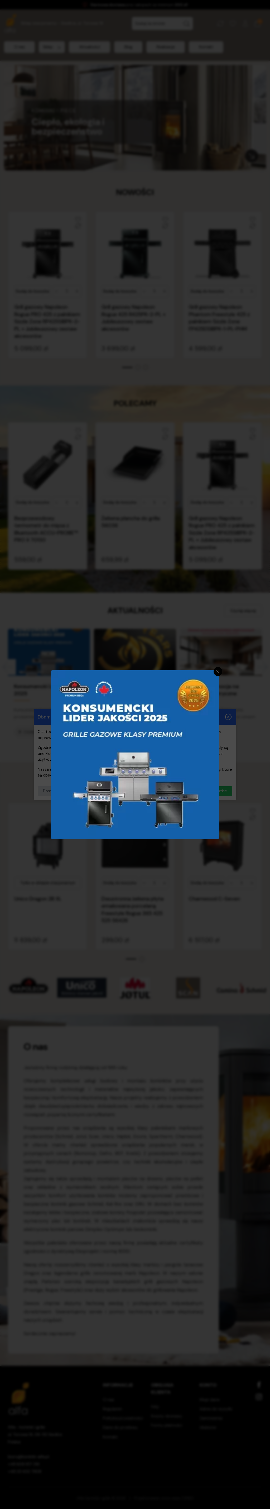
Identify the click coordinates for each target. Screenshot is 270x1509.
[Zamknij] (218, 671)
